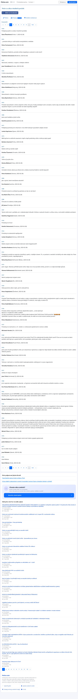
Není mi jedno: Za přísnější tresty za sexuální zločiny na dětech (19, 578)
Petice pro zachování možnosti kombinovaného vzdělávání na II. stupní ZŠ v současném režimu (28, 514)
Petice (5, 18)
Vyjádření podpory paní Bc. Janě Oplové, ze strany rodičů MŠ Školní (20, 602)
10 (27, 669)
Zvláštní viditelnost (30, 18)
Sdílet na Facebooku (9, 12)
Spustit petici (72, 2)
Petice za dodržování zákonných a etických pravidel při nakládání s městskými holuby (26, 618)
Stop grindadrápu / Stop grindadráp (12, 522)
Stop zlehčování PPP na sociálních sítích (13, 570)
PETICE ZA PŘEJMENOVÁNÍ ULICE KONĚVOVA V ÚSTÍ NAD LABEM (20, 626)
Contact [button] (30, 2)
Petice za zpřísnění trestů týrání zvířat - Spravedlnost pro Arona (19, 538)
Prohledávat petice (22, 2)
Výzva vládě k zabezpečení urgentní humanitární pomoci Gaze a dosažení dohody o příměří (27, 481)
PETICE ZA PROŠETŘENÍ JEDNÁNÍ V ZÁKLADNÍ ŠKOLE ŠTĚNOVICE (19, 594)
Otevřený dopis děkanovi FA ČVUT (11, 661)
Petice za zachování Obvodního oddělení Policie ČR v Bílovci (18, 546)
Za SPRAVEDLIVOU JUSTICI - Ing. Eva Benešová (15, 644)
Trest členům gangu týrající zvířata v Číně (13, 478)
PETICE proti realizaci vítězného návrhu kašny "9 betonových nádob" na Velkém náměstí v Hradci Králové (31, 610)
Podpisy (16, 18)
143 (32, 25)
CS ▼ (12, 2)
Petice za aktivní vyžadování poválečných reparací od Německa (19, 554)
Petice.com (5, 2)
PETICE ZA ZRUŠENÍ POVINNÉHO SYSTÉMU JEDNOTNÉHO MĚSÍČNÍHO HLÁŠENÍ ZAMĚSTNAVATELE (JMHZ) (31, 586)
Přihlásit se (63, 2)
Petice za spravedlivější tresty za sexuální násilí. (15, 530)
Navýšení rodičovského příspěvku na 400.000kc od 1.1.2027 (18, 562)
